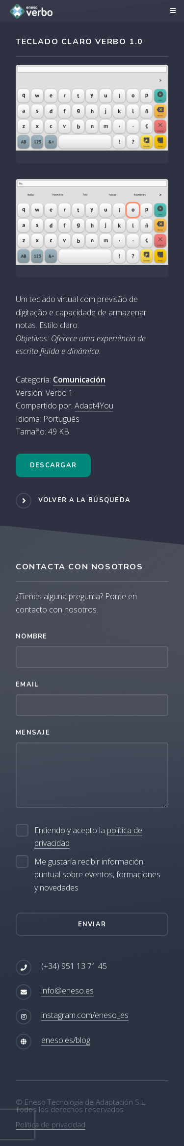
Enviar (92, 924)
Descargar (53, 465)
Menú (171, 11)
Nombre (32, 636)
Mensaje (33, 732)
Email (27, 684)
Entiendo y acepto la (88, 837)
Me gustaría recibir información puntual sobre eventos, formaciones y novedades (97, 874)
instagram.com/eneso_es (85, 1015)
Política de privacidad (50, 1124)
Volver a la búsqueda (84, 500)
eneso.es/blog (65, 1040)
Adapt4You (94, 405)
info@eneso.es (67, 990)
